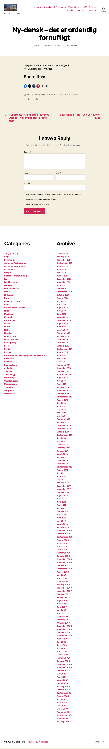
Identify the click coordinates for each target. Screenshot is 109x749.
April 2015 (61, 414)
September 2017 (64, 350)
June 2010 (61, 519)
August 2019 (62, 309)
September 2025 (64, 264)
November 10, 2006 (53, 47)
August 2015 (62, 401)
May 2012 (61, 481)
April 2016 (61, 385)
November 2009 (64, 532)
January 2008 (63, 586)
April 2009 (62, 547)
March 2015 (62, 417)
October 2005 (63, 672)
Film (6, 280)
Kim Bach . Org (18, 743)
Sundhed (8, 372)
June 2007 (62, 608)
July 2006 (61, 643)
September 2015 (64, 398)
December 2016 (64, 369)
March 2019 (62, 318)
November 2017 (64, 344)
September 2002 (64, 716)
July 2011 (61, 500)
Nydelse (8, 334)
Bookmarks (9, 261)
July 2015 (61, 404)
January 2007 (63, 624)
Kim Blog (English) (12, 302)
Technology (9, 376)
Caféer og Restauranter (15, 264)
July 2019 (61, 312)
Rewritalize (9, 363)
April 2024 (61, 274)
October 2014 (63, 433)
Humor (7, 293)
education (30, 100)
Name (26, 174)
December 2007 (64, 589)
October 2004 (63, 691)
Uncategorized (11, 382)
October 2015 (63, 395)
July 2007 (61, 605)
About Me (38, 8)
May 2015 (61, 411)
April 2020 (61, 306)
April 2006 (62, 653)
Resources (9, 360)
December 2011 (64, 487)
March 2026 (62, 255)
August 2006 (63, 640)
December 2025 (64, 261)
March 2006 (62, 656)
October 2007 (63, 595)
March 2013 (62, 455)
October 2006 (63, 633)
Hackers (8, 286)
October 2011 (63, 493)
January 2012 (63, 484)
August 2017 (62, 353)
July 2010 (61, 516)
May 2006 (61, 649)
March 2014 (62, 446)
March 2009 (62, 551)
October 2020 (63, 296)
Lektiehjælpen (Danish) (15, 309)
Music (7, 325)
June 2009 (62, 544)
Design (7, 274)
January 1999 (63, 723)
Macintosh (9, 315)
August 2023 (63, 277)
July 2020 (61, 302)
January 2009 (63, 557)
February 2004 (63, 713)
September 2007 (64, 598)
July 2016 (61, 382)
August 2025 (63, 267)
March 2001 (62, 719)
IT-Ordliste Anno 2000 (77, 8)
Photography (10, 344)
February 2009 (63, 554)
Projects (81, 11)
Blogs (43, 96)
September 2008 (64, 570)
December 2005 (64, 665)
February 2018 (63, 334)
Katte (6, 299)
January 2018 (63, 337)
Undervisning (10, 385)
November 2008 (64, 563)
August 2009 (63, 541)
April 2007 (61, 614)
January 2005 (63, 688)
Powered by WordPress (38, 743)
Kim (37, 47)
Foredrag (62, 8)
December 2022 (64, 280)
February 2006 (63, 659)
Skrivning (8, 369)
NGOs (7, 331)
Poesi (6, 347)
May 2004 (61, 707)
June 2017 (61, 356)
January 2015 (63, 423)
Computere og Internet (14, 267)
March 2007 (62, 618)
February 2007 (63, 621)
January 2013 (63, 458)
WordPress (9, 395)
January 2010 (63, 528)
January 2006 (63, 662)
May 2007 (61, 611)
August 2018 (62, 325)
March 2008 (62, 583)
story (37, 100)
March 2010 (62, 525)
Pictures (92, 8)
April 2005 (62, 678)
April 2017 (61, 360)
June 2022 (61, 286)
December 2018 (64, 321)
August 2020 (63, 299)
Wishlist (92, 11)
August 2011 (62, 497)
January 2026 (63, 258)
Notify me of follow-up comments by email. (41, 201)
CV (55, 8)
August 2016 (62, 379)
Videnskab (9, 388)
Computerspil (10, 270)
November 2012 (64, 465)
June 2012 (61, 477)
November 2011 (64, 490)
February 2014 (63, 449)
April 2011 (61, 506)
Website (27, 185)
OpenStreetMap (11, 341)
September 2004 (64, 694)
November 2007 (64, 592)
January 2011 (63, 509)
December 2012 (64, 462)
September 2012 (64, 468)
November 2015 (64, 391)
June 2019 (61, 315)
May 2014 (61, 442)
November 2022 (64, 283)
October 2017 (63, 347)
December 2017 (64, 341)
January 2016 (63, 388)
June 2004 (62, 704)
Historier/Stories (71, 96)
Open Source (10, 337)
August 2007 (63, 602)
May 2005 (61, 675)
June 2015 (61, 407)
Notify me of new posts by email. (38, 206)
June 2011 (61, 503)
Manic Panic (9, 321)
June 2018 (61, 328)
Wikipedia (9, 391)
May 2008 (61, 576)
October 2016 (63, 372)
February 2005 (63, 684)
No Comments (72, 47)
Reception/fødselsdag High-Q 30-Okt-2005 (24, 356)
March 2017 (62, 363)
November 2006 (64, 630)
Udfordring (9, 379)
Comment (28, 153)
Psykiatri (8, 353)
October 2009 (63, 535)
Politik (7, 350)
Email (58, 174)
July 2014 (61, 439)
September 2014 (64, 436)
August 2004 (63, 697)
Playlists (70, 11)
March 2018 (62, 331)
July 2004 (61, 700)
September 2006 (64, 637)
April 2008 (62, 579)
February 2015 (63, 420)
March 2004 (62, 710)
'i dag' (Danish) (34, 96)
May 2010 (61, 522)
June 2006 (62, 646)
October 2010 (63, 512)
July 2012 (61, 474)
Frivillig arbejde (11, 283)
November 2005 (64, 668)
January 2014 (63, 452)
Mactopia (8, 318)
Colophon (48, 8)
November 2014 (64, 430)
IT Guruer (8, 296)
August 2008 (63, 573)
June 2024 (62, 270)
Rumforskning (10, 366)
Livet (6, 312)
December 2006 (64, 627)
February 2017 (63, 366)
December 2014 (64, 426)
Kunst (6, 306)
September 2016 (64, 376)
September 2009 (64, 538)
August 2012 (62, 471)
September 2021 (64, 293)
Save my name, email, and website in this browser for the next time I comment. (54, 195)
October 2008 (63, 567)
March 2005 (62, 681)
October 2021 (63, 290)
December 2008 (64, 560)
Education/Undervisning (55, 96)
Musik (7, 328)
